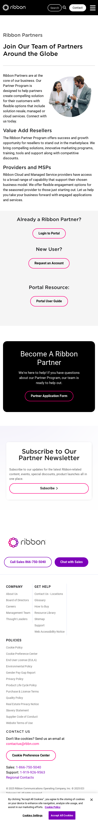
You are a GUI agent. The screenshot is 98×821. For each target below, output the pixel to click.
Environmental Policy (19, 666)
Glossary (40, 600)
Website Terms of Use (19, 723)
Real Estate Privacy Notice (22, 704)
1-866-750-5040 (28, 767)
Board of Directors (17, 600)
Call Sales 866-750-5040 (28, 562)
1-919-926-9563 (32, 772)
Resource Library (45, 612)
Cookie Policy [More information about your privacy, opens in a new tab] (52, 808)
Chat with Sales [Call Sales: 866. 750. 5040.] (71, 562)
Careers (11, 606)
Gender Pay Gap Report (20, 672)
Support (39, 625)
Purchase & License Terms (22, 691)
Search (65, 7)
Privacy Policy (14, 679)
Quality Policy (14, 697)
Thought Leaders (16, 619)
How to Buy (41, 606)
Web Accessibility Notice (49, 631)
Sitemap (39, 619)
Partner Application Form (49, 396)
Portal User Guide (49, 301)
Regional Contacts (20, 777)
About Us (12, 594)
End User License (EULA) (21, 660)
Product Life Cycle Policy (21, 685)
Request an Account (49, 263)
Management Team (18, 612)
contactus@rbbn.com (22, 744)
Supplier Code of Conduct (22, 716)
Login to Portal (49, 233)
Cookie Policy (14, 647)
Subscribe (47, 488)
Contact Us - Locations (48, 594)
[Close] (91, 801)
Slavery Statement (17, 710)
